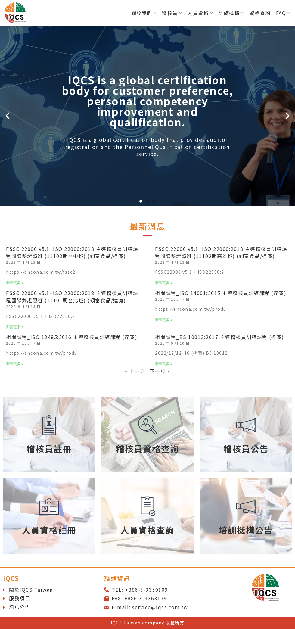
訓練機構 (231, 13)
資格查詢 (260, 13)
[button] (140, 201)
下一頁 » (160, 371)
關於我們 (144, 13)
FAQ (283, 13)
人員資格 (200, 13)
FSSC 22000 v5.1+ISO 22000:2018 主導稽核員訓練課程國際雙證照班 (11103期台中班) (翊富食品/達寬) (72, 252)
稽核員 (172, 13)
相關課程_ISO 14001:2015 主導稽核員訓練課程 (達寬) (220, 293)
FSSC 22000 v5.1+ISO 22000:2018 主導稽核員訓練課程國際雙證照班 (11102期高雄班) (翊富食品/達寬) (221, 252)
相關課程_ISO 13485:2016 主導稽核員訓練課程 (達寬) (71, 337)
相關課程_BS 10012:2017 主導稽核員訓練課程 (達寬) (219, 337)
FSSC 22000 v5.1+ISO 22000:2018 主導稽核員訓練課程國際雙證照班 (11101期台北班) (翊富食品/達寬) (72, 296)
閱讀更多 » (14, 283)
